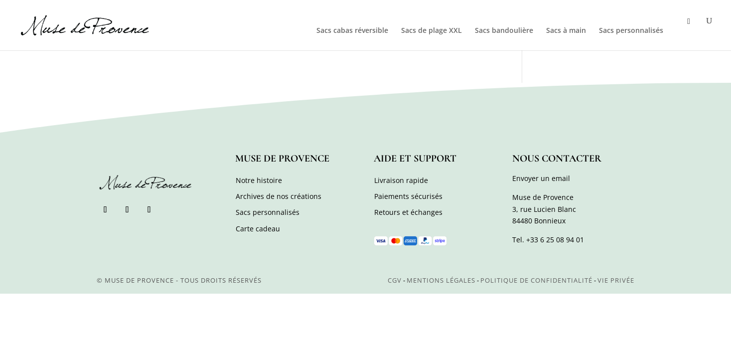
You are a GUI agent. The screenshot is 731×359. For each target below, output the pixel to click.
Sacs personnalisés (631, 31)
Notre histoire (259, 180)
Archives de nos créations (278, 196)
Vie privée (615, 280)
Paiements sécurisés (408, 196)
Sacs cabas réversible (352, 31)
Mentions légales (441, 280)
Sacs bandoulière (504, 31)
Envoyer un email (541, 178)
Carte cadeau (258, 228)
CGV (395, 280)
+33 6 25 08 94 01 (555, 239)
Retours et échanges (408, 212)
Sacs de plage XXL (431, 31)
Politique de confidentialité (536, 280)
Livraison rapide (401, 180)
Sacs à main (566, 31)
